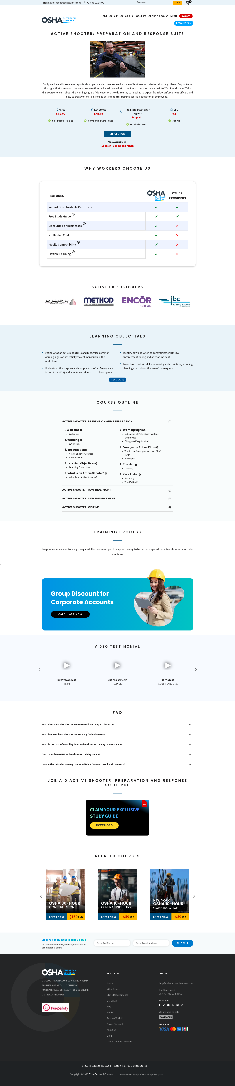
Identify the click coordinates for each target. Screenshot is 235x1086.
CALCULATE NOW (71, 614)
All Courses (139, 16)
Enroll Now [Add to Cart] (56, 917)
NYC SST (185, 16)
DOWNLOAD (104, 825)
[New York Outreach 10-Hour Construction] (169, 891)
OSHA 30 (125, 16)
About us (111, 1029)
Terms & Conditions (128, 1074)
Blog (109, 1035)
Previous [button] (39, 669)
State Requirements (117, 994)
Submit (183, 943)
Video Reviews (114, 989)
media (173, 16)
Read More (117, 380)
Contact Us (166, 1017)
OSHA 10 (113, 16)
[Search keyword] (157, 2)
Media (110, 1012)
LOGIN (177, 2)
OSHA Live (112, 1000)
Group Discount (158, 16)
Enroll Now (117, 134)
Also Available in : (117, 142)
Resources (183, 23)
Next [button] (195, 669)
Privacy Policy (158, 1074)
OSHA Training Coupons (119, 1041)
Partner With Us (115, 1018)
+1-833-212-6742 (94, 2)
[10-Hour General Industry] (117, 891)
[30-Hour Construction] (65, 891)
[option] (61, 301)
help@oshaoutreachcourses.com (62, 2)
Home (104, 16)
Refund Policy (144, 1074)
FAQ (109, 1006)
